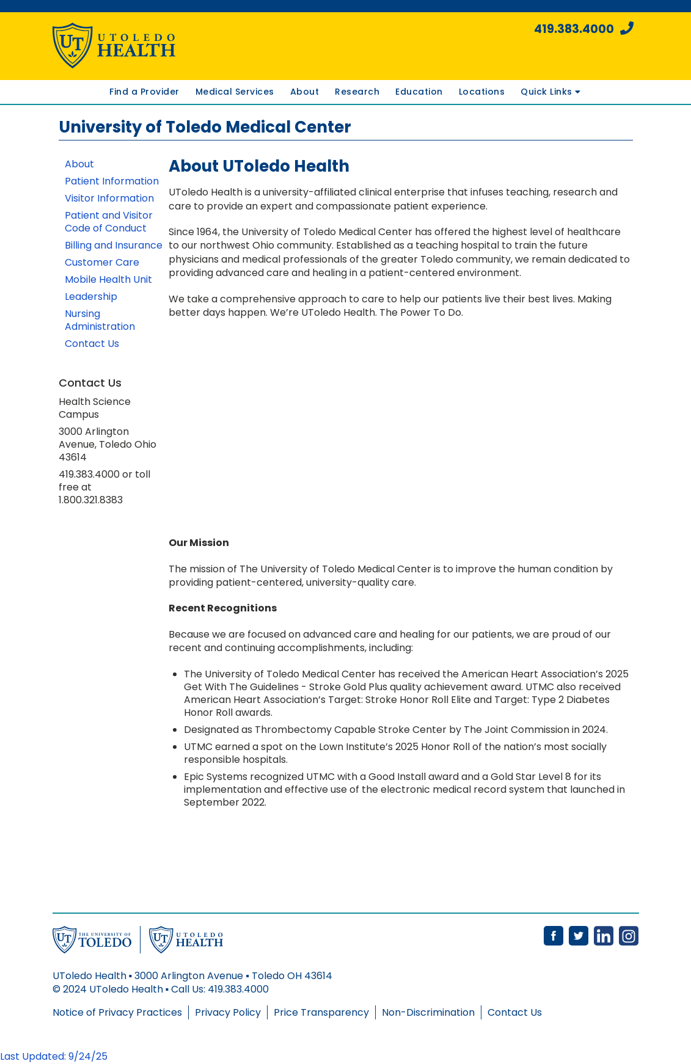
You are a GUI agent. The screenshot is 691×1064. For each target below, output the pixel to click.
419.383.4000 (584, 29)
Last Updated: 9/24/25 (54, 1056)
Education (419, 92)
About (305, 92)
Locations (482, 92)
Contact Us (515, 1012)
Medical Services (235, 92)
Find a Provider (144, 92)
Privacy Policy (228, 1012)
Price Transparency (321, 1012)
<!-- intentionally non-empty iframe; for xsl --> (340, 428)
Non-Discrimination (428, 1012)
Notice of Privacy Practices (117, 1012)
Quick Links (550, 92)
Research (357, 92)
